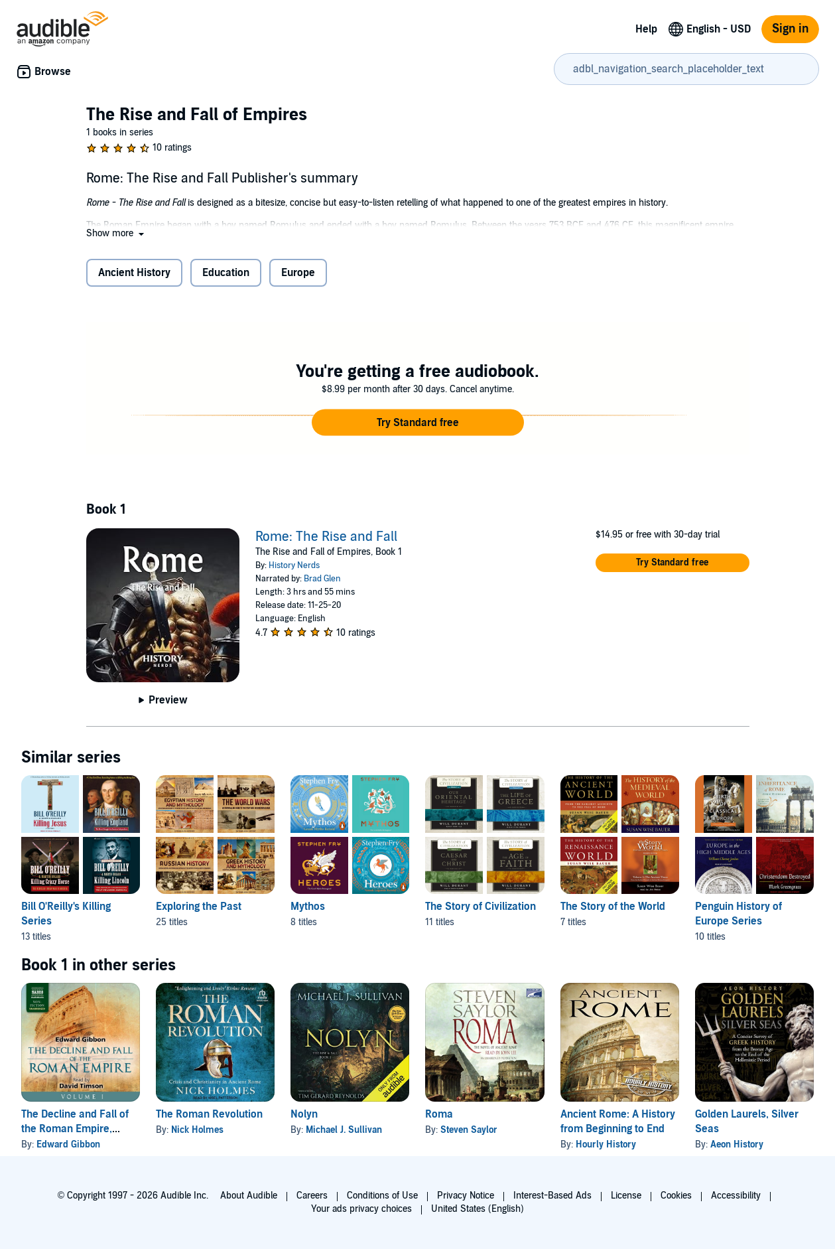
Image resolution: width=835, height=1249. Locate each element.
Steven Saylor (468, 1130)
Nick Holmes (197, 1130)
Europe (298, 272)
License (626, 1195)
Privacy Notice (465, 1195)
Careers (312, 1195)
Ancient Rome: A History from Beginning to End (617, 1122)
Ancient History (134, 272)
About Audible (248, 1195)
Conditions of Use (382, 1195)
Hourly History (606, 1144)
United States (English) (477, 1208)
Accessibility (736, 1195)
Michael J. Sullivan (344, 1130)
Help (646, 29)
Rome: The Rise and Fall (326, 537)
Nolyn (304, 1114)
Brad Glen (322, 578)
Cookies (676, 1195)
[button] (116, 233)
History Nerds (294, 565)
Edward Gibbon (68, 1144)
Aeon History (736, 1144)
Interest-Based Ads (552, 1195)
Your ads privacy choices (361, 1208)
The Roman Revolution (209, 1114)
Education (225, 272)
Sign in (790, 29)
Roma (439, 1114)
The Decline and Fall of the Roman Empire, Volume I (75, 1129)
